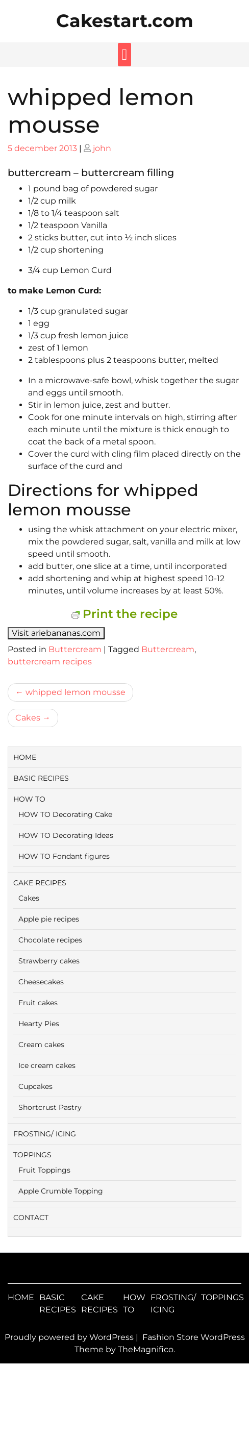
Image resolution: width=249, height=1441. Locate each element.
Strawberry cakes (49, 960)
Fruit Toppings (44, 1170)
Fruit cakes (38, 1002)
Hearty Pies (38, 1023)
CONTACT (30, 1217)
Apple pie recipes (48, 919)
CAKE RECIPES (39, 882)
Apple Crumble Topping (60, 1191)
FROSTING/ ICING (44, 1133)
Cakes (27, 718)
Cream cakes (41, 1044)
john (102, 148)
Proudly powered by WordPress (70, 1337)
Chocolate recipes (50, 940)
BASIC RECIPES (41, 778)
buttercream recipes (50, 661)
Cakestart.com (124, 21)
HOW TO (29, 799)
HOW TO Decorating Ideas (65, 835)
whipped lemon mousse (76, 692)
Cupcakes (35, 1086)
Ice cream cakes (47, 1065)
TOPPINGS (32, 1154)
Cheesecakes (41, 981)
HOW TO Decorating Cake (65, 814)
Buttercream (75, 649)
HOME (24, 757)
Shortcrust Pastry (50, 1107)
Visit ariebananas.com (56, 633)
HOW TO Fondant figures (64, 856)
